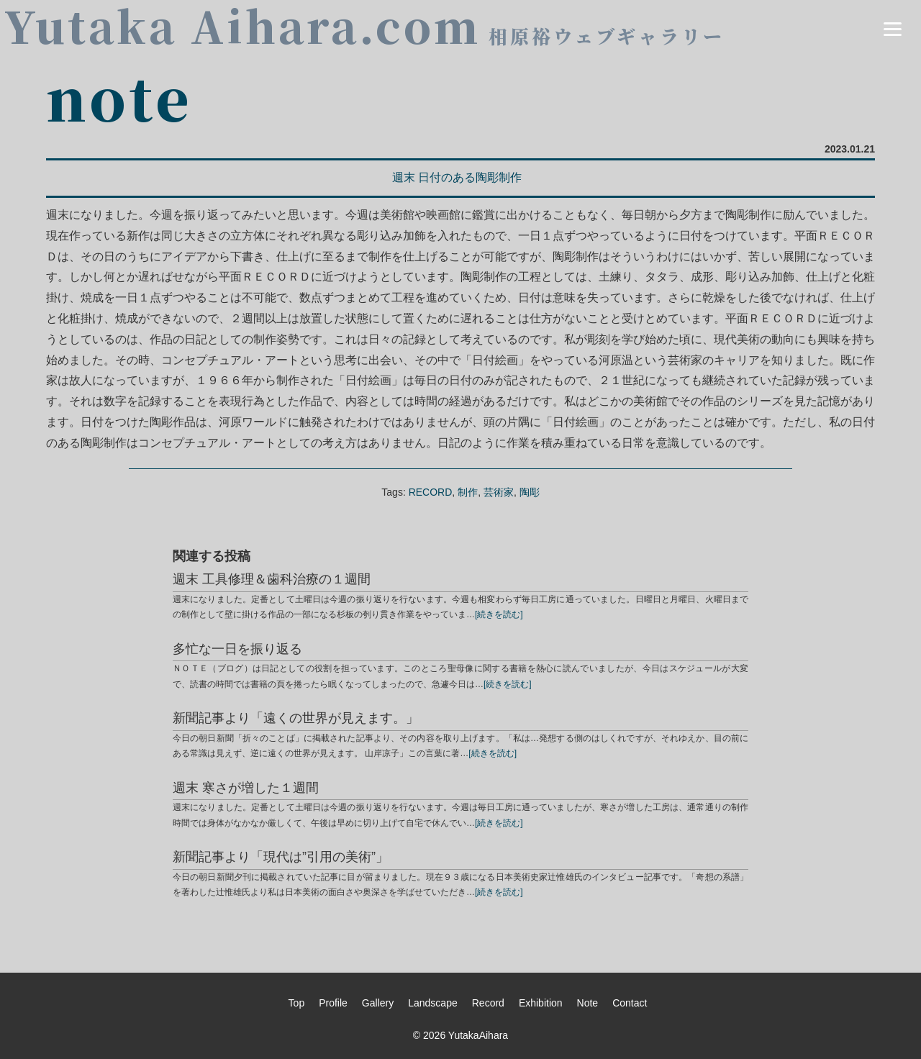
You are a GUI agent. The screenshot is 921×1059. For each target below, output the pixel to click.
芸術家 (499, 492)
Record (488, 1003)
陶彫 (530, 492)
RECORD (431, 492)
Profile (333, 1003)
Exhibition (541, 1003)
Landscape (433, 1003)
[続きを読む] (499, 614)
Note (588, 1003)
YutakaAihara (478, 1035)
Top (297, 1003)
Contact (629, 1003)
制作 (468, 492)
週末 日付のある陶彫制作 (457, 177)
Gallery (378, 1003)
